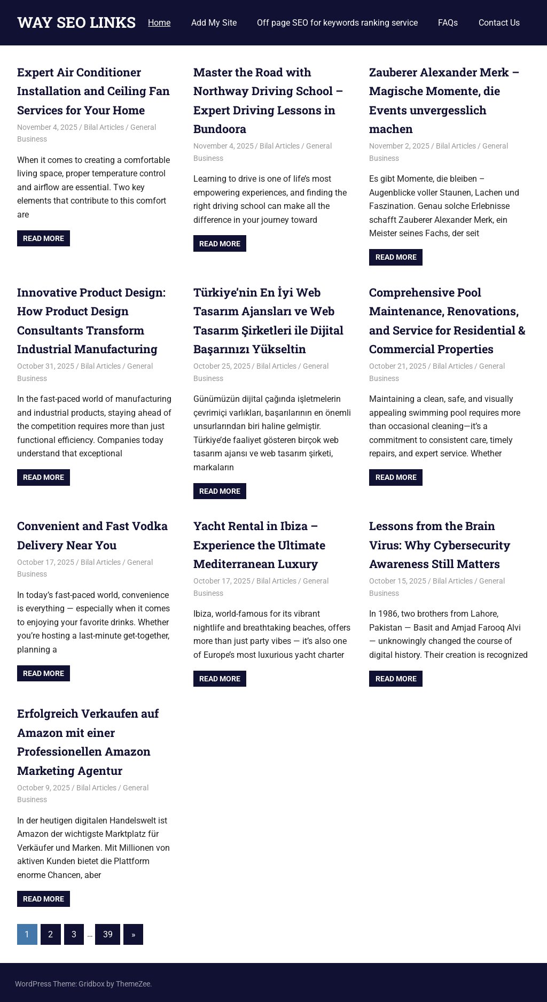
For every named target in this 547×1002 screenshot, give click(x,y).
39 (108, 932)
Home (159, 23)
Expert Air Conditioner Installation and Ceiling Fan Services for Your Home (94, 90)
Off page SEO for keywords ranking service (337, 23)
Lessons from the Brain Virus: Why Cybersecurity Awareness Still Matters (442, 543)
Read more (43, 238)
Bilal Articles (104, 126)
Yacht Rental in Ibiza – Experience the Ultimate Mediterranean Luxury (261, 543)
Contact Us (499, 23)
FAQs (448, 23)
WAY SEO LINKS (76, 22)
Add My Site (214, 23)
